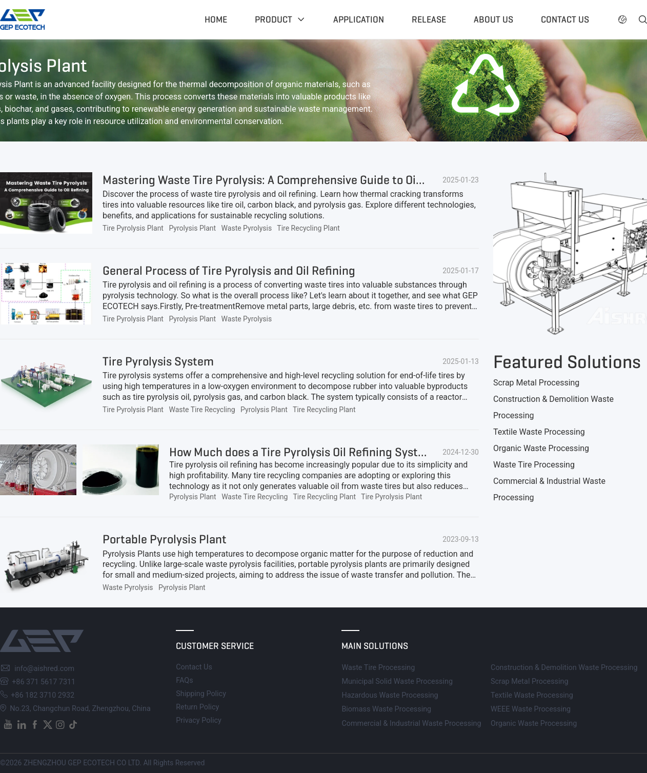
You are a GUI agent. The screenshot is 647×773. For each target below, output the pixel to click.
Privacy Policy (198, 720)
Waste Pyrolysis (246, 228)
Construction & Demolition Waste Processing (564, 667)
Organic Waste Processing (541, 448)
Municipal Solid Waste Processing (397, 681)
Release (429, 19)
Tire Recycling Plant (308, 228)
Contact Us (194, 667)
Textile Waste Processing (539, 432)
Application (358, 19)
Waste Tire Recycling (202, 409)
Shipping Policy (201, 693)
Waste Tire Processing (534, 465)
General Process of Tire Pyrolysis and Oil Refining (229, 270)
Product (273, 19)
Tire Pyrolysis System (158, 361)
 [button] (643, 19)
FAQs (184, 680)
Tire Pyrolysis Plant (133, 228)
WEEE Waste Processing (531, 709)
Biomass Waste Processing (386, 709)
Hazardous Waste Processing (389, 695)
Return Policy (197, 707)
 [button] (622, 19)
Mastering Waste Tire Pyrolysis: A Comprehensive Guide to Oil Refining (284, 180)
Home (216, 19)
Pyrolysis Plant (192, 228)
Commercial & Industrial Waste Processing (411, 723)
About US (493, 19)
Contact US (565, 19)
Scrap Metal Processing (536, 383)
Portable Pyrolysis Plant (165, 539)
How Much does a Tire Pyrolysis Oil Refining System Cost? (318, 452)
